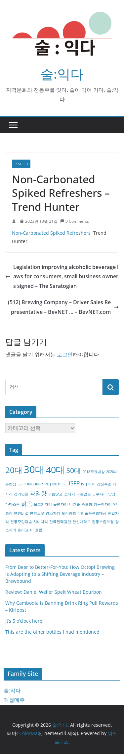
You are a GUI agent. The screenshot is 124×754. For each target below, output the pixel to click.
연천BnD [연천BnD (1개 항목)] (21, 513)
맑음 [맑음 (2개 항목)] (26, 503)
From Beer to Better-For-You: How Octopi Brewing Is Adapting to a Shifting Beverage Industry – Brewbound (60, 574)
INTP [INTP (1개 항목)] (56, 484)
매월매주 (14, 699)
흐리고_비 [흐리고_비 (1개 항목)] (26, 530)
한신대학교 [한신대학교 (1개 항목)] (81, 521)
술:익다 (62, 73)
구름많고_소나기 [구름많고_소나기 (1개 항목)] (61, 494)
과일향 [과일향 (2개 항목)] (38, 493)
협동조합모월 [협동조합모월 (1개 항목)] (103, 521)
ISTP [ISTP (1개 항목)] (92, 484)
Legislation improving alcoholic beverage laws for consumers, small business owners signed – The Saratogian (61, 276)
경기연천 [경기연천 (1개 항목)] (21, 494)
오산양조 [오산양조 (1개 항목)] (69, 513)
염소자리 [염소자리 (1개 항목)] (53, 513)
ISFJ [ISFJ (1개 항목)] (64, 484)
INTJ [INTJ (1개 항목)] (47, 484)
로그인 (65, 354)
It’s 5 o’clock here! (24, 621)
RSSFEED (21, 164)
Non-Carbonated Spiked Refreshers (51, 233)
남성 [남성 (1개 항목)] (111, 494)
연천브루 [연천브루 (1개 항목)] (37, 513)
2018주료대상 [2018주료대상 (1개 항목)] (93, 471)
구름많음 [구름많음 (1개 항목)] (83, 494)
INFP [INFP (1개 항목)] (39, 484)
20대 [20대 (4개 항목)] (13, 469)
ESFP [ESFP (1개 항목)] (22, 484)
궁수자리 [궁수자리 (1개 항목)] (99, 494)
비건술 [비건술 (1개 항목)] (74, 504)
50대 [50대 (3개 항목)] (73, 470)
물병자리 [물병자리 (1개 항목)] (60, 504)
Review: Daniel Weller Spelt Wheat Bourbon (53, 592)
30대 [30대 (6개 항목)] (34, 469)
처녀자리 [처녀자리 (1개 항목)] (40, 521)
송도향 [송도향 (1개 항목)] (86, 504)
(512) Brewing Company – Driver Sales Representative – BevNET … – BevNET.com (63, 307)
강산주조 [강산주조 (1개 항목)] (104, 484)
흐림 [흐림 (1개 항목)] (38, 530)
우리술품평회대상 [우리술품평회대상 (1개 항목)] (91, 513)
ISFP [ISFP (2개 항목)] (74, 483)
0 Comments (74, 221)
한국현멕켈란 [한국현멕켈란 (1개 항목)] (60, 521)
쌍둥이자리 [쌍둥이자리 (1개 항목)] (103, 504)
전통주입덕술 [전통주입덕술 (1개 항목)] (21, 521)
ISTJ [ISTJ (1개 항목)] (84, 484)
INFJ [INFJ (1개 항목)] (30, 484)
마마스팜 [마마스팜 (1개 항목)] (12, 504)
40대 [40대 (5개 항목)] (55, 469)
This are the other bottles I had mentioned (52, 632)
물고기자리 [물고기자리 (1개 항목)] (43, 504)
